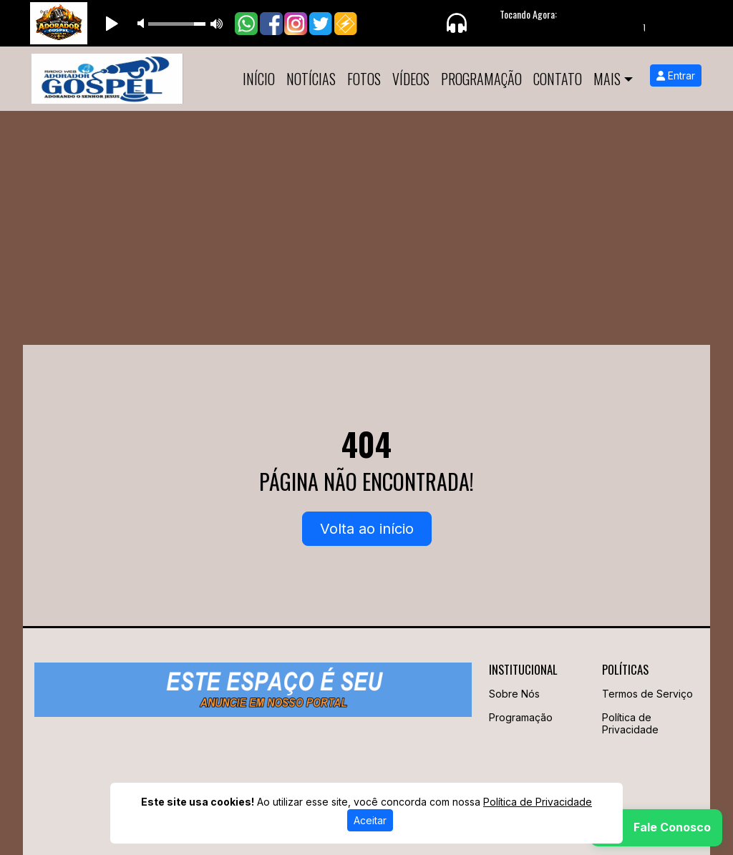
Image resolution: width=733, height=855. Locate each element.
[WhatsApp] (656, 827)
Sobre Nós (514, 694)
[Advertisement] (366, 218)
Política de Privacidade (630, 723)
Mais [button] (607, 78)
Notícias (311, 78)
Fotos (364, 78)
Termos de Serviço (647, 694)
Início (259, 78)
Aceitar (370, 820)
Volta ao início (367, 528)
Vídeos (410, 78)
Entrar (675, 75)
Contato (557, 78)
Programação (481, 78)
